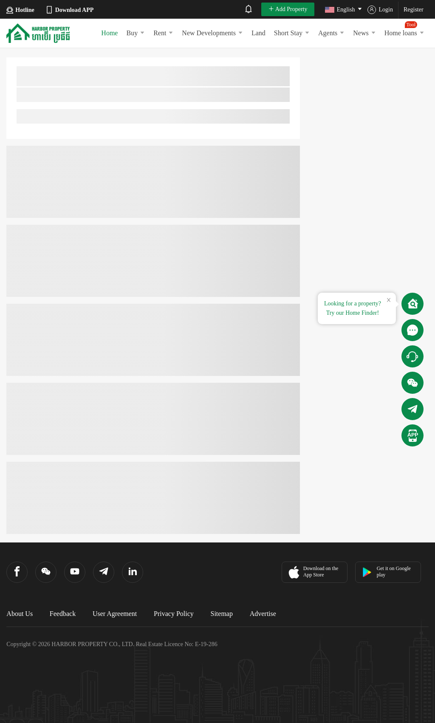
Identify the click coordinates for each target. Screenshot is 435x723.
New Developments (212, 33)
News (364, 33)
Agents (331, 33)
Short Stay (292, 33)
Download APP (69, 10)
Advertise (263, 613)
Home (109, 33)
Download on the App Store (312, 572)
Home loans (404, 29)
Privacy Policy (174, 613)
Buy (135, 33)
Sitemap (222, 613)
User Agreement (115, 613)
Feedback (63, 613)
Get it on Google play (386, 571)
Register (414, 9)
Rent (163, 33)
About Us (19, 613)
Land (258, 33)
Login (380, 10)
